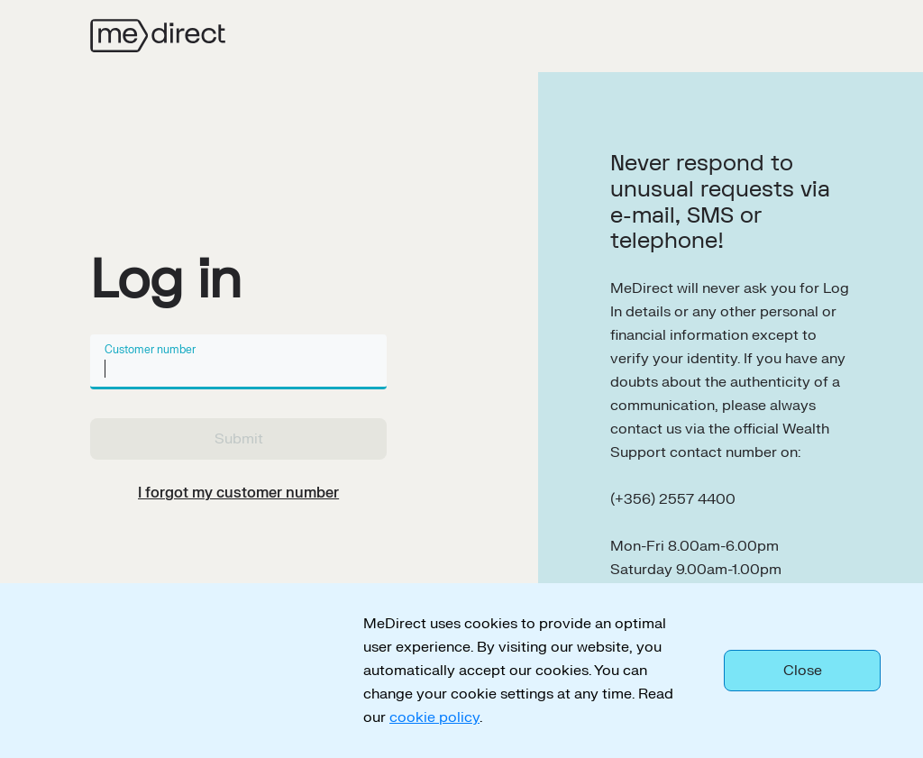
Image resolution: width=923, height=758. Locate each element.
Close (802, 671)
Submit (239, 439)
